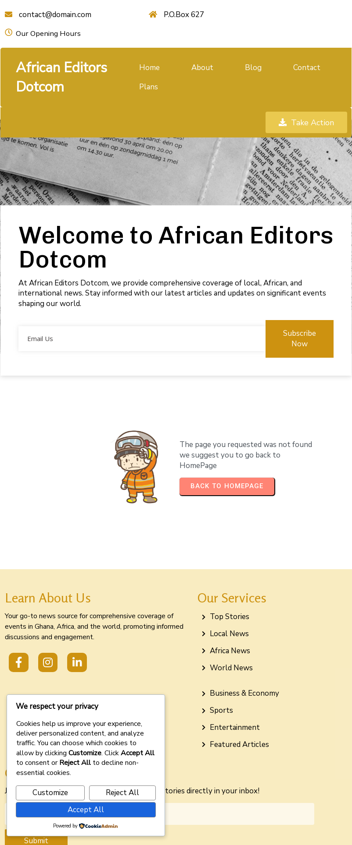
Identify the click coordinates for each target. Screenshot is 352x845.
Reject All (122, 793)
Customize (50, 793)
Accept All (86, 810)
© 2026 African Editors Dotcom (176, 829)
